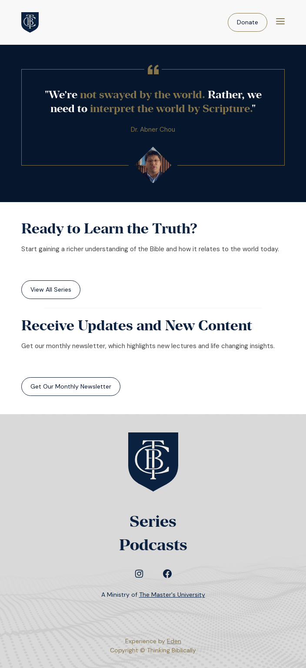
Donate (247, 22)
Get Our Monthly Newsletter (70, 386)
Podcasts (153, 545)
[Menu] (280, 22)
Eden (174, 641)
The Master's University (172, 594)
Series (153, 521)
